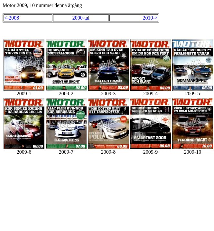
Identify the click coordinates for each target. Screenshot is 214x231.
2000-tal (80, 18)
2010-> (150, 18)
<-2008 (11, 18)
